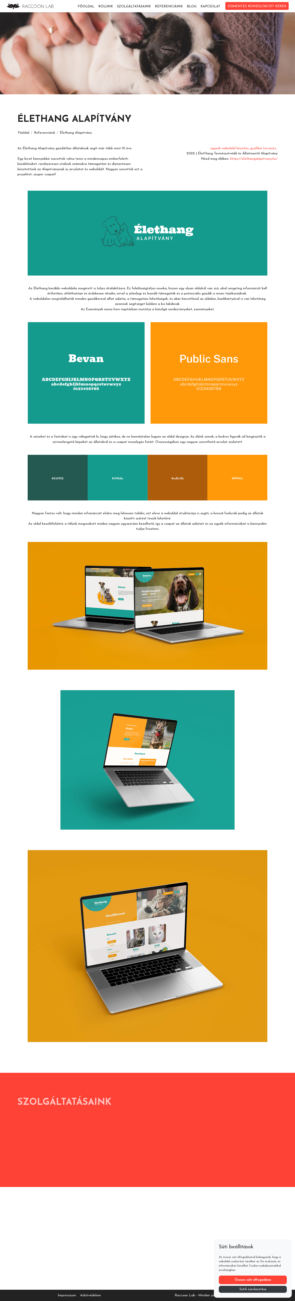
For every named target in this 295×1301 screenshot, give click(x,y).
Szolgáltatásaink (134, 6)
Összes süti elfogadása (253, 1280)
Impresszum (67, 1295)
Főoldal (86, 6)
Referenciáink (169, 6)
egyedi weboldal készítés (229, 148)
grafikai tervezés (263, 148)
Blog (191, 6)
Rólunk (105, 6)
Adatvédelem (90, 1295)
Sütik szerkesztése (252, 1289)
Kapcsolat (210, 6)
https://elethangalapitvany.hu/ (254, 159)
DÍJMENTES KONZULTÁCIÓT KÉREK (257, 6)
